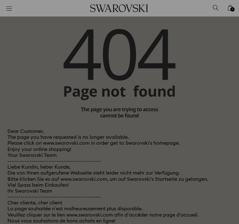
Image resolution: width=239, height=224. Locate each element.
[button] (222, 73)
